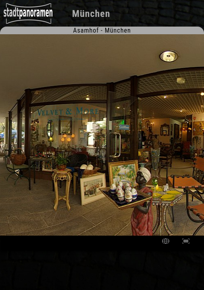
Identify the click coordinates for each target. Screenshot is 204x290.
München (91, 13)
